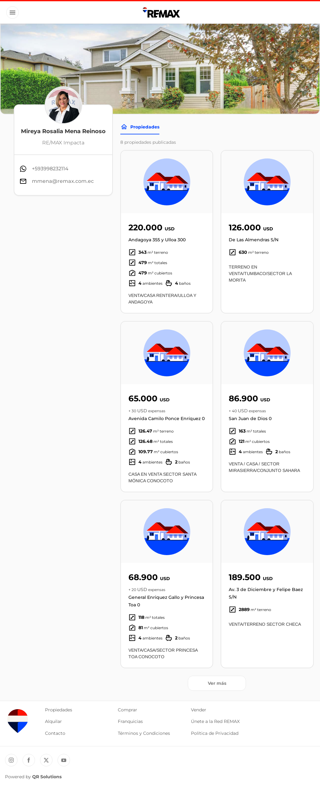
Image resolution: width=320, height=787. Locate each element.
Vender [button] (198, 710)
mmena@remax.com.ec (63, 181)
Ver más (217, 683)
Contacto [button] (55, 733)
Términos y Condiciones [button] (144, 733)
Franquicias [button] (130, 721)
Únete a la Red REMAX (215, 721)
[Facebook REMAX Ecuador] (28, 760)
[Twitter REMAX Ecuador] (46, 760)
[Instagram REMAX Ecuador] (11, 760)
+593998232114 (50, 169)
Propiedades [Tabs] (139, 127)
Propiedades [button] (58, 710)
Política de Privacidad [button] (214, 733)
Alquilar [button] (53, 721)
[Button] (12, 12)
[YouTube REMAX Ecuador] (64, 760)
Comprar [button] (127, 710)
